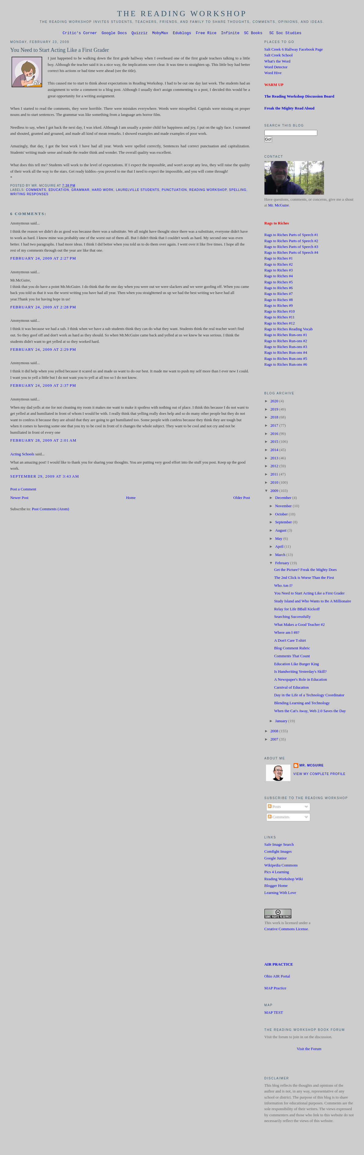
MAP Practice (275, 989)
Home (131, 499)
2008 (274, 732)
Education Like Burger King (296, 665)
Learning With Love (280, 893)
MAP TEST (273, 1013)
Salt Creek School (278, 56)
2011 (274, 475)
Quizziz (140, 33)
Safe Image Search (279, 845)
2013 (274, 459)
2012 (274, 467)
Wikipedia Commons (281, 866)
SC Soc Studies (285, 33)
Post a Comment (23, 490)
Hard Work (103, 190)
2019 (274, 410)
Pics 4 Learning (276, 873)
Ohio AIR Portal (277, 977)
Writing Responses (29, 195)
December (283, 499)
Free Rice (206, 33)
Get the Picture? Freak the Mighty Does (305, 571)
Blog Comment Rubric (292, 649)
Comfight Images (278, 852)
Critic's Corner (80, 33)
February (282, 564)
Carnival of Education (291, 688)
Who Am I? (283, 586)
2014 (274, 451)
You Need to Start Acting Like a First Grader (59, 51)
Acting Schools (22, 455)
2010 (274, 483)
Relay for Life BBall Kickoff (297, 610)
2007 (274, 740)
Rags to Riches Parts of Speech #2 (291, 242)
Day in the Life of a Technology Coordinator (309, 696)
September (284, 523)
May (279, 539)
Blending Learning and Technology (302, 704)
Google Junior (275, 859)
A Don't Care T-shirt (290, 641)
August (281, 531)
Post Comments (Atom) (50, 510)
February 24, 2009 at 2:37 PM (43, 386)
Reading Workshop (208, 190)
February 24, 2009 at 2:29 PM (43, 350)
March (280, 556)
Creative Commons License (286, 930)
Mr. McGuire (278, 206)
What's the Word (277, 62)
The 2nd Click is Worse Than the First (304, 578)
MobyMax (160, 33)
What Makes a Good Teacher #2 (299, 625)
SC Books (253, 33)
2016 (274, 434)
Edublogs (182, 33)
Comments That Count (292, 657)
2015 (274, 442)
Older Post (241, 499)
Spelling (237, 190)
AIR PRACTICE (278, 965)
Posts (274, 807)
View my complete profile (319, 775)
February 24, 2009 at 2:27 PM (43, 259)
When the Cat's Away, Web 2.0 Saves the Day (310, 712)
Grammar (80, 190)
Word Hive (273, 74)
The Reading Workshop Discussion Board (299, 97)
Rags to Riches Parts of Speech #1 (291, 236)
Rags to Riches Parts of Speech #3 (291, 248)
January (281, 722)
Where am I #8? (286, 633)
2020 (274, 402)
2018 (274, 418)
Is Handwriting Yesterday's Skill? (300, 672)
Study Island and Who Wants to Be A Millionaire (312, 602)
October (282, 515)
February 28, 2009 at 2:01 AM (43, 441)
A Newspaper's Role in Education (300, 680)
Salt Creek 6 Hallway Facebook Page (293, 50)
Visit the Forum (309, 1050)
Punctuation (174, 190)
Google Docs (114, 33)
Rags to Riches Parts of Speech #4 (291, 253)
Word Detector (276, 68)
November (284, 507)
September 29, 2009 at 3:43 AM (44, 477)
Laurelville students (137, 190)
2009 (274, 492)
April (279, 547)
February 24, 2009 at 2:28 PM (43, 308)
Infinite (230, 33)
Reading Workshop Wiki (283, 880)
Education (59, 190)
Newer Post (19, 499)
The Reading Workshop (182, 13)
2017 (274, 426)
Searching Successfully (292, 617)
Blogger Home (276, 886)
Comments (36, 190)
